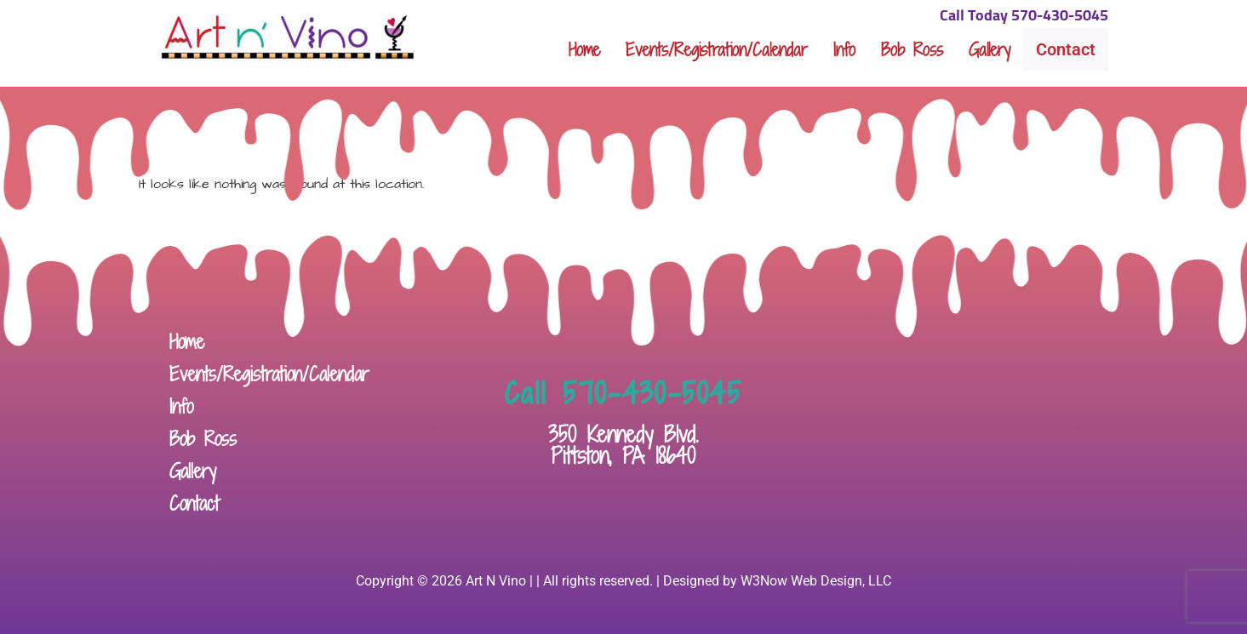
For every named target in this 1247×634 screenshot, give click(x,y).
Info (844, 49)
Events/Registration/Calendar (717, 49)
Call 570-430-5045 (623, 393)
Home (584, 49)
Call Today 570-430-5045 (1024, 16)
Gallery (989, 49)
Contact (1065, 49)
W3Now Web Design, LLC (816, 581)
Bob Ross (912, 49)
